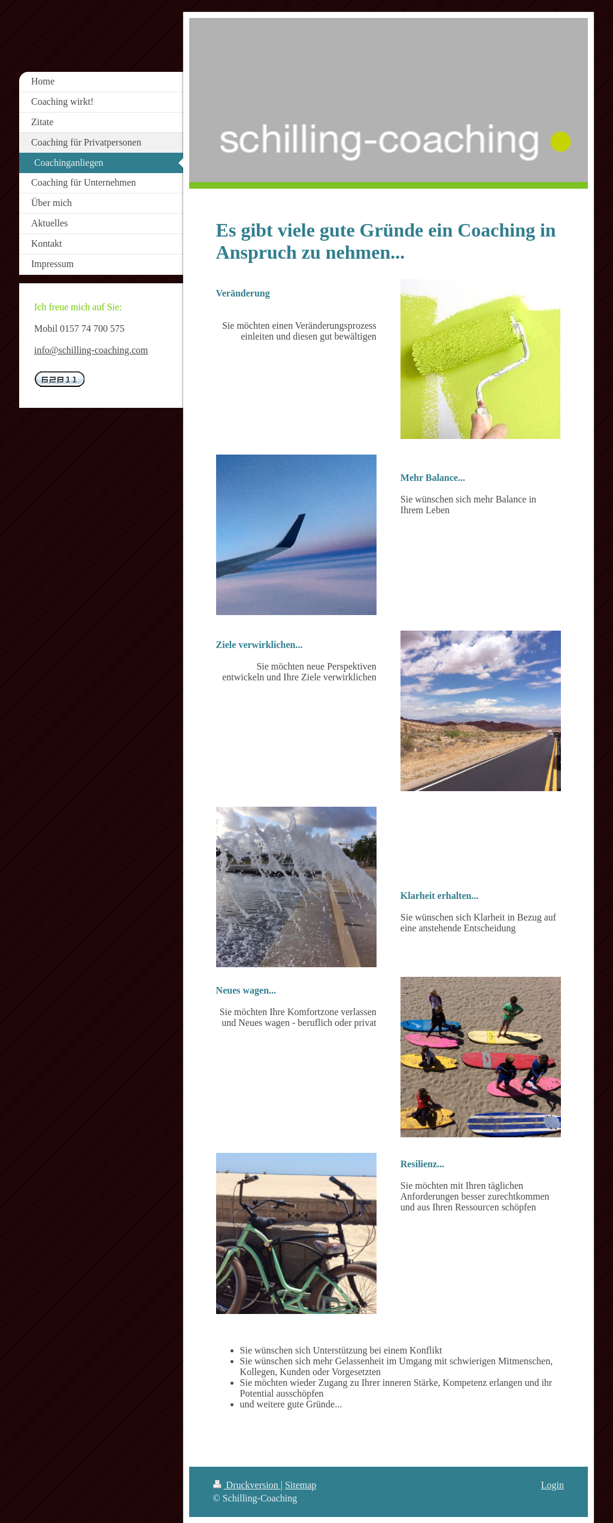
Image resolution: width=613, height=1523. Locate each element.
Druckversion (247, 1485)
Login (552, 1485)
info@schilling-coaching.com (91, 350)
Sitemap (300, 1485)
